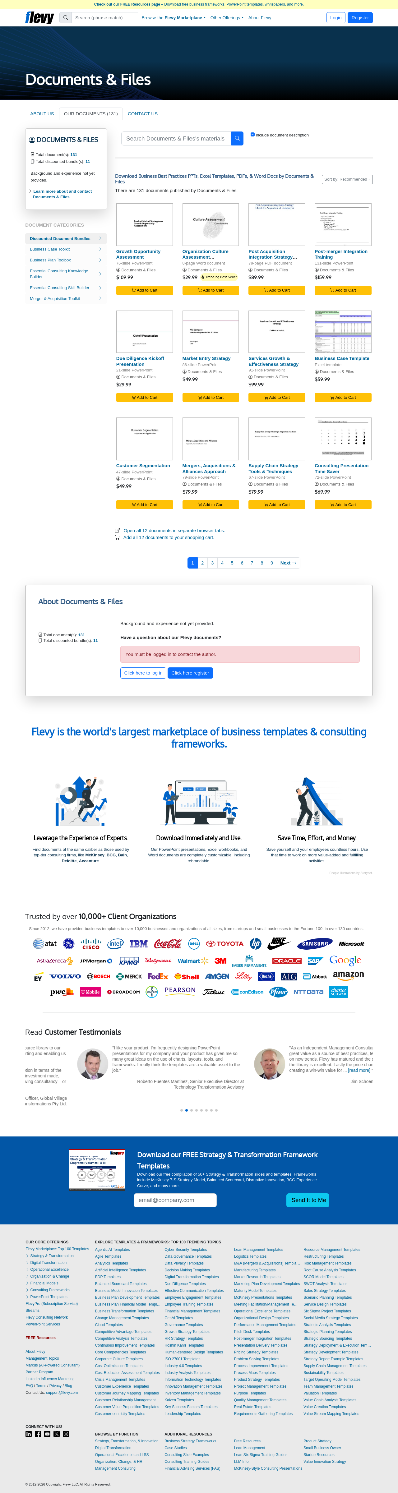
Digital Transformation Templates (191, 1277)
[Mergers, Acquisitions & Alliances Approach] (211, 438)
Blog (68, 1386)
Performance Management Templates (265, 1325)
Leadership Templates (182, 1414)
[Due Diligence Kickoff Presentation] (144, 332)
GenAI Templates (178, 1318)
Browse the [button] (172, 17)
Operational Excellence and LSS (122, 1455)
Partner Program (39, 1372)
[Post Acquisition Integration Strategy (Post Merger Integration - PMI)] (276, 224)
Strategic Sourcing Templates (327, 1338)
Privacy (55, 1386)
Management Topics (42, 1358)
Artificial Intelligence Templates (120, 1270)
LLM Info (241, 1461)
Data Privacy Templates (184, 1263)
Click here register (190, 672)
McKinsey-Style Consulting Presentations (268, 1468)
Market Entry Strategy (207, 358)
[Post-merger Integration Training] (343, 224)
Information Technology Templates (192, 1379)
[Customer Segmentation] (144, 438)
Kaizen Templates (179, 1400)
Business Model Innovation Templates (126, 1290)
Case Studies (175, 1448)
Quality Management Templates (260, 1400)
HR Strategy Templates (183, 1338)
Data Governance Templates (188, 1256)
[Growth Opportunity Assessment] (144, 224)
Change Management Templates (122, 1318)
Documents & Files (138, 270)
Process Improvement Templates (261, 1366)
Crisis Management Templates (120, 1379)
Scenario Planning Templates (327, 1297)
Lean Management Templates (258, 1249)
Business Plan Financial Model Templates (128, 1304)
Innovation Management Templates (193, 1386)
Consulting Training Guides (186, 1461)
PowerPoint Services (42, 1324)
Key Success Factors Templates (191, 1407)
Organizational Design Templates (261, 1318)
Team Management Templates (328, 1386)
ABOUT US (42, 113)
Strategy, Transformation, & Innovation (127, 1441)
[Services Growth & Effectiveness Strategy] (276, 332)
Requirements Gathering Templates (263, 1414)
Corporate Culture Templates (119, 1359)
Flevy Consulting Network (46, 1317)
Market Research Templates (257, 1277)
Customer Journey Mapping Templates (127, 1393)
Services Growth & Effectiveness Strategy (273, 361)
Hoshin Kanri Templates (184, 1345)
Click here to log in (143, 672)
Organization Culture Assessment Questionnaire (206, 257)
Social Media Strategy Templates (330, 1318)
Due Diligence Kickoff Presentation (140, 361)
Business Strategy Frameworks (190, 1441)
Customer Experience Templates (122, 1386)
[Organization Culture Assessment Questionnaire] (211, 224)
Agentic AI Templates (112, 1249)
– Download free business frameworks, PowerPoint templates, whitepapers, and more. (199, 4)
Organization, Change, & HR (118, 1461)
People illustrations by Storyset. (351, 873)
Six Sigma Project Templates (327, 1311)
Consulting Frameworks (47, 1290)
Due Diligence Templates (185, 1284)
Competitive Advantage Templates (123, 1331)
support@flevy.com (62, 1392)
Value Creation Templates (324, 1407)
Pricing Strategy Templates (256, 1352)
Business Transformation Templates (124, 1311)
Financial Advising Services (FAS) (192, 1468)
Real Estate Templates (252, 1407)
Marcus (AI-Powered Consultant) (52, 1365)
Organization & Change (47, 1276)
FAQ (29, 1386)
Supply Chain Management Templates (335, 1366)
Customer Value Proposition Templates (127, 1407)
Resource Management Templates (331, 1249)
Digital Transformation (46, 1262)
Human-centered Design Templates (193, 1352)
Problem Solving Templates (256, 1359)
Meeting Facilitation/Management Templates (267, 1304)
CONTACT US (143, 113)
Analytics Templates (111, 1263)
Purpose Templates (250, 1393)
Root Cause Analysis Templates (329, 1270)
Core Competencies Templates (120, 1352)
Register (360, 17)
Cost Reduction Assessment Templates (127, 1373)
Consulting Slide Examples (186, 1455)
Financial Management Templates (192, 1311)
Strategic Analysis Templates (327, 1325)
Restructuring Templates (323, 1256)
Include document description (282, 135)
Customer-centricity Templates (120, 1414)
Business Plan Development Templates (127, 1297)
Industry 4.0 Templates (183, 1366)
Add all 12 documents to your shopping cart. (169, 537)
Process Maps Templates (255, 1373)
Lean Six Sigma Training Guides (260, 1455)
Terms (41, 1386)
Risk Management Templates (327, 1263)
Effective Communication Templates (194, 1290)
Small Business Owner (322, 1448)
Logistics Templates (250, 1256)
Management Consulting (115, 1468)
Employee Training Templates (188, 1304)
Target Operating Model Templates (331, 1379)
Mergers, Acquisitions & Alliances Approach (209, 468)
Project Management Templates (260, 1386)
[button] (181, 1110)
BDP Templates (108, 1277)
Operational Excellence (47, 1269)
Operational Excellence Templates (262, 1311)
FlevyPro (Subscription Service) (51, 1304)
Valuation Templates (320, 1393)
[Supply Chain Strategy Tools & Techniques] (276, 438)
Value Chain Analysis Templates (329, 1400)
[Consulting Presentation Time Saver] (343, 438)
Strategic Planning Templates (327, 1331)
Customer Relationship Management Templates (128, 1400)
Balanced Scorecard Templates (121, 1284)
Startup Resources (318, 1455)
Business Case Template (342, 358)
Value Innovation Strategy (324, 1461)
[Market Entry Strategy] (211, 332)
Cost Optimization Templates (119, 1366)
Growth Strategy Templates (187, 1331)
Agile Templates (108, 1256)
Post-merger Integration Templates (262, 1338)
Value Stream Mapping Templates (331, 1414)
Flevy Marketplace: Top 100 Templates (57, 1249)
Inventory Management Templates (192, 1393)
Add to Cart (144, 290)
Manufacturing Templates (255, 1270)
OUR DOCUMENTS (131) (91, 113)
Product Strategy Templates (257, 1379)
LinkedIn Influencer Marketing (49, 1379)
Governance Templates (183, 1325)
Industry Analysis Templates (187, 1373)
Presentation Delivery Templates (261, 1345)
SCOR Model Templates (323, 1277)
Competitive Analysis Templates (121, 1338)
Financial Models (41, 1283)
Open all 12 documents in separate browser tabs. (174, 530)
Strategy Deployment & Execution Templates (338, 1345)
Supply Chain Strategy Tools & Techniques (273, 468)
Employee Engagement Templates (192, 1297)
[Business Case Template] (343, 332)
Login (336, 17)
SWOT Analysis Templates (325, 1284)
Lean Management (249, 1448)
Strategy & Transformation (49, 1256)
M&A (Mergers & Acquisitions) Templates (267, 1263)
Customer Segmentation (143, 465)
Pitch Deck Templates (252, 1331)
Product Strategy (317, 1441)
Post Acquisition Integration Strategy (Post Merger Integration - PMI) (276, 260)
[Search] (105, 17)
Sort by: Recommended (345, 179)
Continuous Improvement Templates (125, 1345)
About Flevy (259, 17)
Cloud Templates (109, 1325)
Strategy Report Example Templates (333, 1359)
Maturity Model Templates (255, 1290)
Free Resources (247, 1441)
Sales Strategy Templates (324, 1290)
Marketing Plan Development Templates (267, 1284)
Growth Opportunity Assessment (138, 254)
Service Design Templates (325, 1304)
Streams (32, 1310)
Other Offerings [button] (225, 17)
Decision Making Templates (187, 1270)
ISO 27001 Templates (182, 1359)
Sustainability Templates (323, 1373)
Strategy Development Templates (331, 1352)
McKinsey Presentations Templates (263, 1297)
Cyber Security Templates (185, 1249)
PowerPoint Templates (46, 1297)
